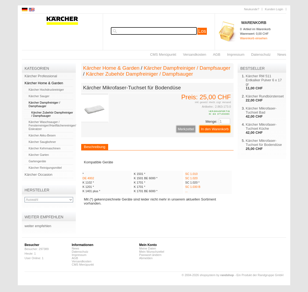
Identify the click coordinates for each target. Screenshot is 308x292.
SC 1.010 (191, 173)
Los (202, 31)
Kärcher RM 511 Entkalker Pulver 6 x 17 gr (264, 80)
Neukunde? (251, 9)
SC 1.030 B (192, 186)
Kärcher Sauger (39, 96)
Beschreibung (94, 147)
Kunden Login (274, 9)
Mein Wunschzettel (151, 251)
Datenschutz (261, 54)
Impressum (235, 54)
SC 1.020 (191, 178)
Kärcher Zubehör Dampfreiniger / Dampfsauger (139, 74)
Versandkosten (194, 54)
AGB (216, 54)
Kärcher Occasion (38, 175)
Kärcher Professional (41, 76)
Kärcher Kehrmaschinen (44, 148)
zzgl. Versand (223, 102)
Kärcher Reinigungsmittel (45, 167)
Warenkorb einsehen (253, 38)
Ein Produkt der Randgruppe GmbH (260, 275)
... (186, 191)
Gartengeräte (37, 161)
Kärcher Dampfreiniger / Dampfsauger (44, 104)
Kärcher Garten (39, 154)
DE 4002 (88, 178)
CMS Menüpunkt (163, 54)
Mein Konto (148, 245)
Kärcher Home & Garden (44, 83)
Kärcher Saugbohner (42, 141)
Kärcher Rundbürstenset (265, 96)
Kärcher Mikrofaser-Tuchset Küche (261, 126)
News (281, 54)
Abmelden (146, 258)
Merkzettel (186, 129)
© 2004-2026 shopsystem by (208, 275)
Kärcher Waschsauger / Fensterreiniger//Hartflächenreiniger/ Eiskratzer (52, 125)
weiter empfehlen (38, 226)
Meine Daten (147, 248)
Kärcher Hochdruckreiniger (46, 89)
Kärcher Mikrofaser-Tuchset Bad (261, 110)
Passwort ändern (150, 254)
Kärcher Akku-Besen (42, 135)
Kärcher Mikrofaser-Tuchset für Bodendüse (264, 143)
